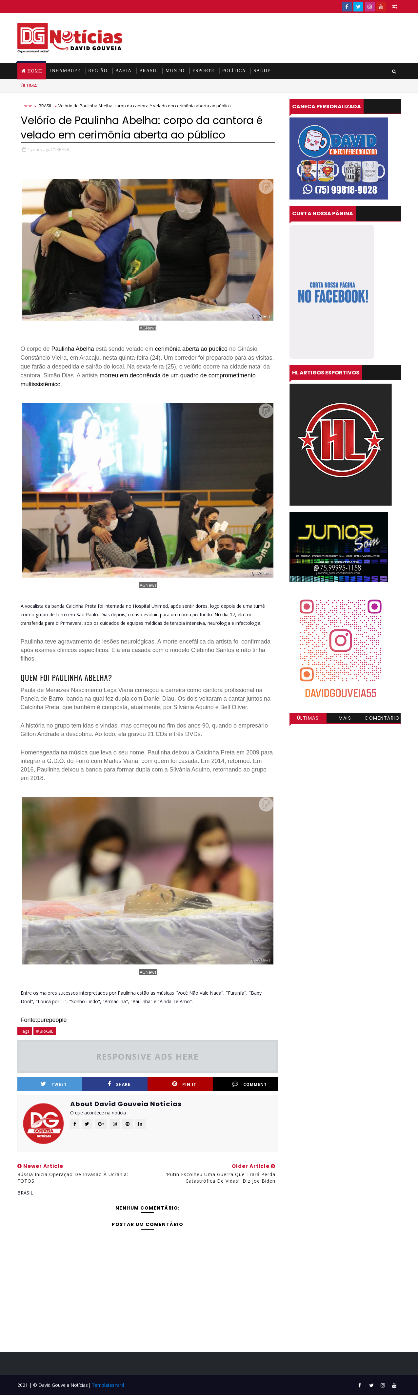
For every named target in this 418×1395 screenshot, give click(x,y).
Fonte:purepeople (44, 1020)
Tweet (54, 1084)
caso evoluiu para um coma (161, 614)
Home (35, 71)
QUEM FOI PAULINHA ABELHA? (66, 677)
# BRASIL (44, 1031)
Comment (249, 1084)
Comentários (382, 719)
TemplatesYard (108, 1385)
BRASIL (148, 70)
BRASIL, (63, 149)
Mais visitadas (345, 719)
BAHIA (123, 70)
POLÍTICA (234, 70)
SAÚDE (262, 70)
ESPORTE (203, 70)
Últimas (308, 718)
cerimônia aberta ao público (191, 349)
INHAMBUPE (65, 70)
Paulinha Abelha (72, 349)
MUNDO (175, 70)
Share (119, 1084)
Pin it (184, 1084)
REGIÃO (98, 70)
